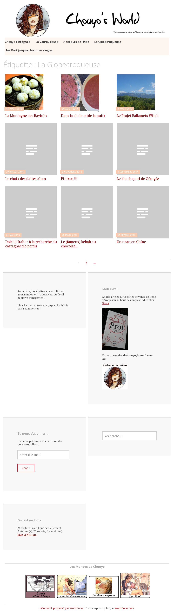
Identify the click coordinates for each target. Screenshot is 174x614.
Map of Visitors (26, 534)
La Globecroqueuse (107, 42)
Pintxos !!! (69, 178)
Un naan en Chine (131, 241)
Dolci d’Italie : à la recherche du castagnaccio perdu (31, 243)
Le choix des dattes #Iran (25, 178)
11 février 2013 (127, 234)
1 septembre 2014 (128, 171)
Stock (105, 303)
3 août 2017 (125, 108)
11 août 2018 (14, 108)
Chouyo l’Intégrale (17, 42)
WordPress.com (124, 608)
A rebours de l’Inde (76, 42)
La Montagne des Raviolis (26, 115)
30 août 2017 (70, 108)
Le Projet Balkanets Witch (138, 115)
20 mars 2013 (70, 234)
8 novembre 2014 (72, 171)
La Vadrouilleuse (46, 42)
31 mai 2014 (13, 234)
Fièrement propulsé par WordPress (61, 608)
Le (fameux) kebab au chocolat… (78, 243)
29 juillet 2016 (15, 171)
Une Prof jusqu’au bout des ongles (29, 50)
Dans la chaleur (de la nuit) (83, 115)
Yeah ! (26, 468)
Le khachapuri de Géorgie (138, 178)
